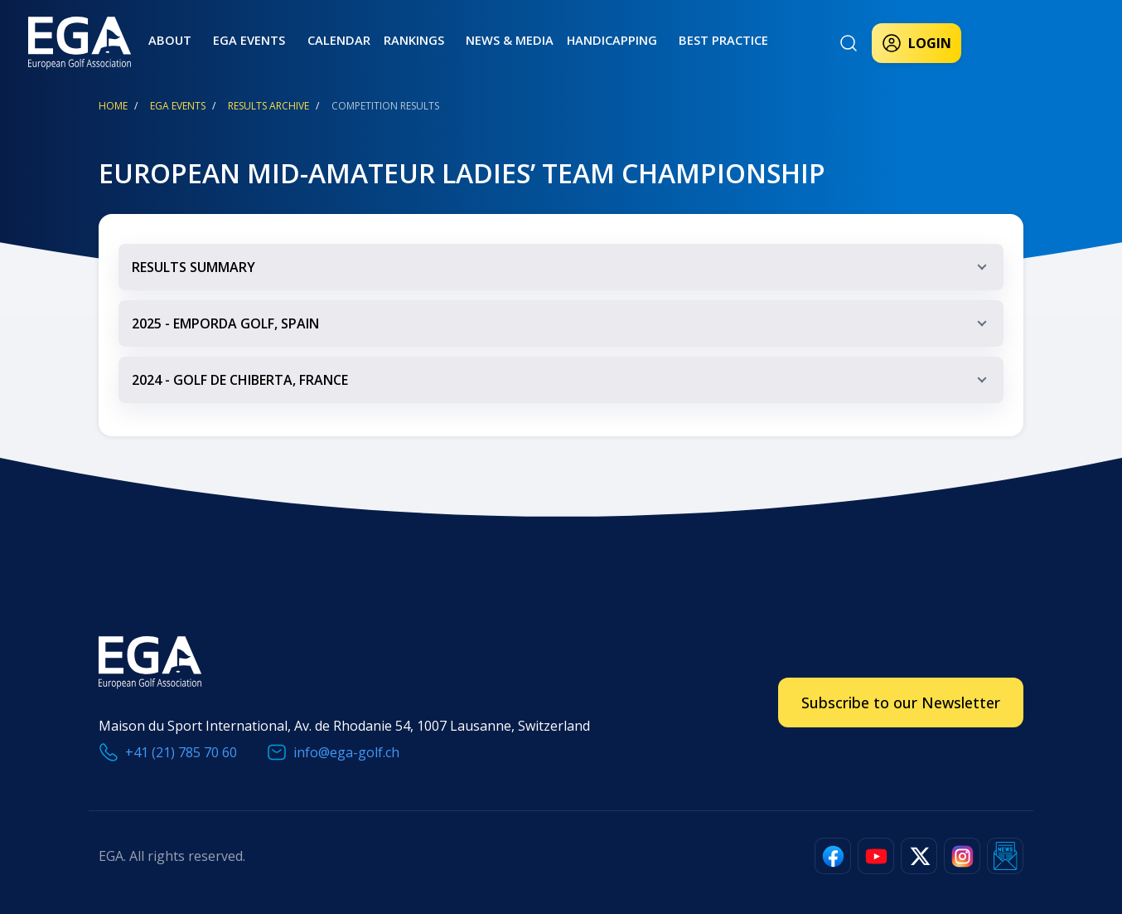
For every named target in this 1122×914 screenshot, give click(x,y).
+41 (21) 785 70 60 (181, 752)
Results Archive (268, 106)
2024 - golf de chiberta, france (563, 387)
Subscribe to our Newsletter (900, 702)
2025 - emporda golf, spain (563, 330)
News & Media (470, 40)
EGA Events (178, 106)
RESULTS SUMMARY (563, 274)
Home (113, 106)
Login (916, 43)
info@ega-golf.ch (346, 752)
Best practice (669, 40)
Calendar (314, 40)
